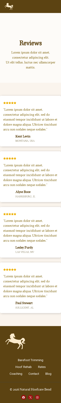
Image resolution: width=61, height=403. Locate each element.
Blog (48, 374)
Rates (42, 367)
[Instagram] (37, 397)
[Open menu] (53, 6)
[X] (30, 397)
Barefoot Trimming (30, 360)
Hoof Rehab (23, 367)
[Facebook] (23, 397)
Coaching (16, 374)
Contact (33, 374)
